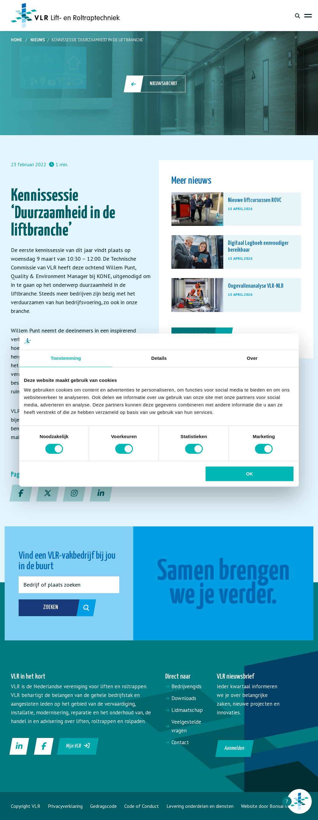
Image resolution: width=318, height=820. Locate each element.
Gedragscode (103, 806)
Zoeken (47, 607)
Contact (180, 742)
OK (249, 473)
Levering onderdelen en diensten (200, 806)
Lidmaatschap (187, 710)
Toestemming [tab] (66, 358)
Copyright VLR (25, 806)
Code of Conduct (141, 806)
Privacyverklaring (65, 806)
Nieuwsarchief (155, 84)
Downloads (183, 698)
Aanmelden (234, 748)
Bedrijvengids (186, 686)
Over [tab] (252, 358)
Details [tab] (159, 358)
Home (16, 40)
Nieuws (37, 40)
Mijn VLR (78, 746)
